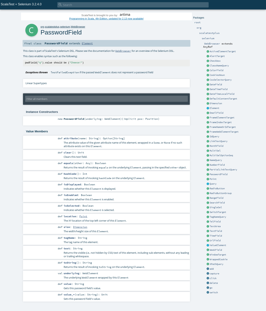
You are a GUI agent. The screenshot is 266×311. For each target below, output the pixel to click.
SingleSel (216, 207)
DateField (216, 84)
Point (213, 179)
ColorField (216, 70)
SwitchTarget (218, 212)
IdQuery (214, 136)
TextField (216, 231)
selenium (65, 26)
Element (214, 108)
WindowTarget (218, 254)
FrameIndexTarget (221, 122)
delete (214, 283)
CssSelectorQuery (221, 79)
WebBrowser (78, 26)
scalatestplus (52, 26)
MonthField (216, 146)
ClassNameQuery (219, 65)
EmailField (216, 112)
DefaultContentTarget (223, 98)
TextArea (215, 226)
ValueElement (218, 245)
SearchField (217, 202)
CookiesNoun (217, 75)
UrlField (215, 240)
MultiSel (215, 150)
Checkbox (215, 60)
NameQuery (216, 160)
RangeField (216, 198)
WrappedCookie (218, 259)
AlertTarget (217, 56)
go (211, 287)
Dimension (216, 103)
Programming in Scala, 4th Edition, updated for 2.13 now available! (106, 18)
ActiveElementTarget (223, 51)
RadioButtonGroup (221, 193)
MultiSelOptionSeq (221, 155)
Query (213, 183)
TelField (215, 221)
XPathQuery (216, 264)
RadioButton (217, 188)
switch (214, 292)
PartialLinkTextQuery (223, 169)
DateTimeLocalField (222, 94)
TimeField (216, 235)
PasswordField (218, 174)
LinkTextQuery (218, 141)
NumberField (217, 164)
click (213, 278)
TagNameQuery (218, 216)
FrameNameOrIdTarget (223, 127)
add (212, 268)
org (42, 26)
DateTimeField (218, 89)
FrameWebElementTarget (224, 131)
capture (214, 273)
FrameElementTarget (222, 117)
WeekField (216, 250)
